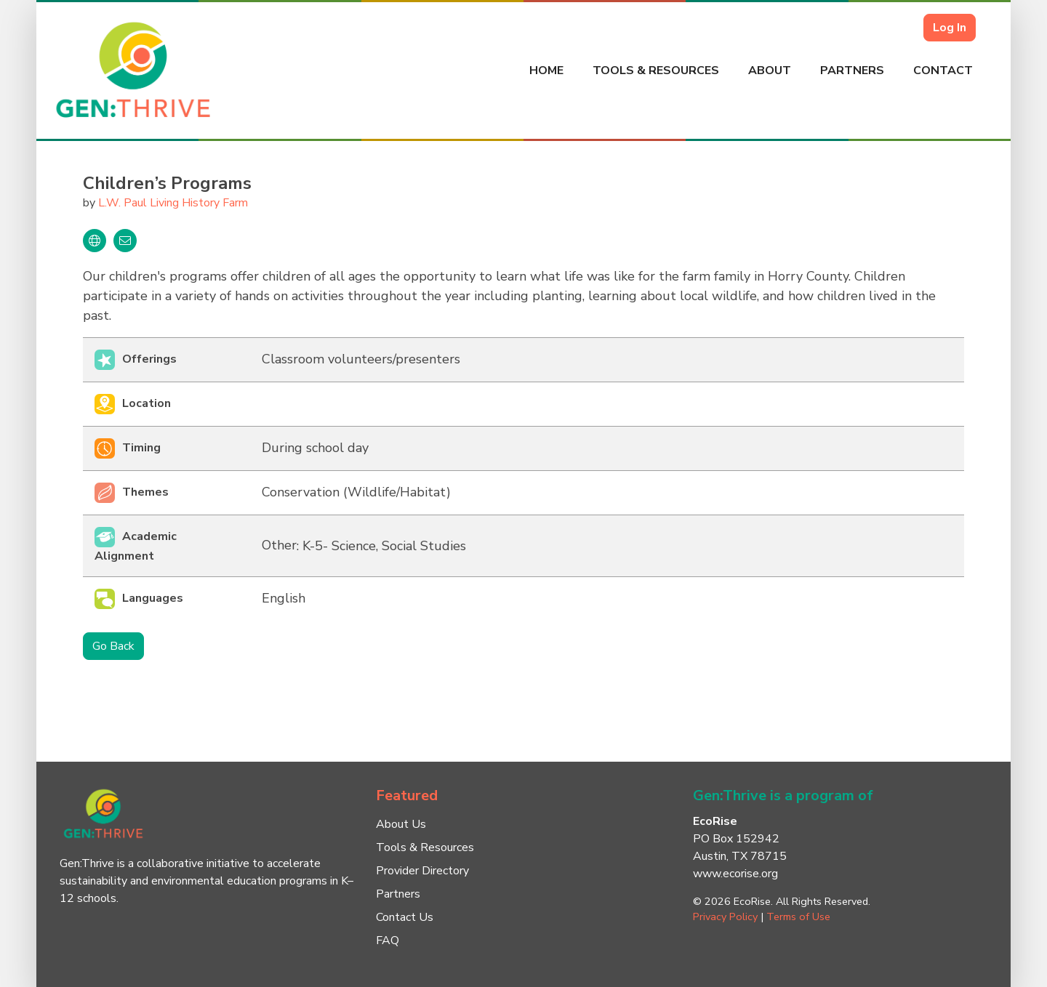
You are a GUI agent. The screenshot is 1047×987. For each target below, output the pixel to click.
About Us (401, 824)
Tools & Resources (656, 70)
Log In (949, 28)
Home (546, 70)
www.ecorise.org (735, 874)
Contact (943, 70)
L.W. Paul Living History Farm (173, 203)
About (769, 70)
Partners (852, 70)
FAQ (387, 940)
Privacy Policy (725, 916)
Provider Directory (422, 871)
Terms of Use (798, 916)
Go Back (113, 646)
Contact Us (404, 917)
